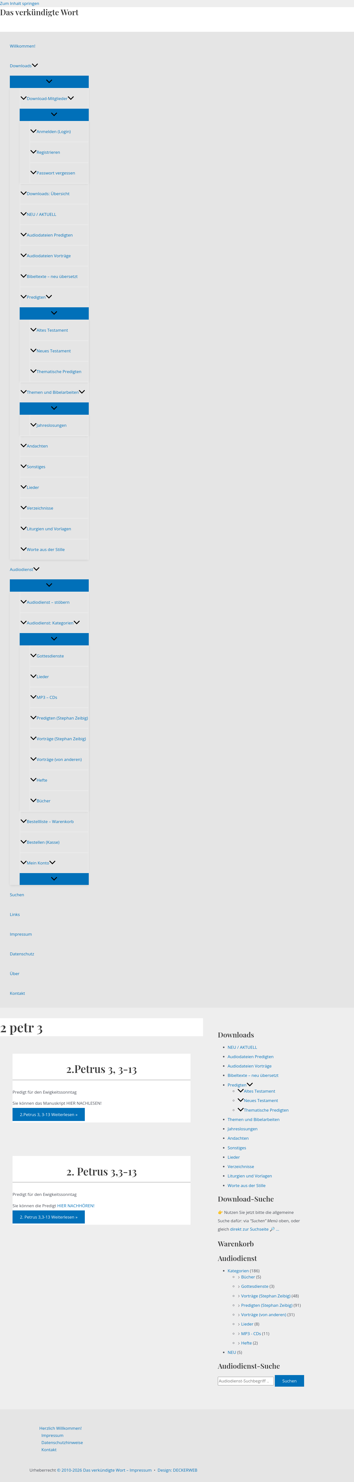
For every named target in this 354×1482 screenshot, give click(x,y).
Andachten (34, 446)
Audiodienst (25, 569)
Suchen (17, 894)
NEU (232, 1352)
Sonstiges (32, 466)
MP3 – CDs (43, 697)
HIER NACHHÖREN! (75, 1205)
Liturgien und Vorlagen (45, 529)
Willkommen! (22, 46)
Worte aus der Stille (42, 549)
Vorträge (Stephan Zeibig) (58, 738)
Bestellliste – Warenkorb (47, 821)
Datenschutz (22, 954)
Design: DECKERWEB (177, 1470)
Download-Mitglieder (47, 98)
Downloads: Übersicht (45, 193)
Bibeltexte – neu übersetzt (49, 276)
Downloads (24, 66)
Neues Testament (50, 351)
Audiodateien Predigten (46, 235)
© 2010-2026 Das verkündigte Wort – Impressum (104, 1470)
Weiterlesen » (48, 1114)
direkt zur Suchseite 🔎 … (254, 1229)
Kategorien (238, 1271)
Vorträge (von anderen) (56, 759)
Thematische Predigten (55, 371)
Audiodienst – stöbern (45, 602)
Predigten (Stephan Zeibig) (59, 718)
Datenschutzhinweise (62, 1442)
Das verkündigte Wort (39, 12)
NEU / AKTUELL (38, 214)
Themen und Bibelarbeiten (52, 392)
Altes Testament (49, 330)
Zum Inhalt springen (19, 3)
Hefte (38, 780)
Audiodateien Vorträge (45, 255)
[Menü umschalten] (49, 81)
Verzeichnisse (36, 508)
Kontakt (17, 993)
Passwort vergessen (52, 173)
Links (15, 914)
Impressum (21, 934)
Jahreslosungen (48, 425)
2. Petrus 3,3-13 (101, 1171)
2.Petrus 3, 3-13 (101, 1069)
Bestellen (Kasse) (39, 842)
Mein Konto (38, 863)
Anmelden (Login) (50, 131)
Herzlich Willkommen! (60, 1428)
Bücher (40, 801)
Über (14, 973)
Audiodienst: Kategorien (50, 623)
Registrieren (45, 152)
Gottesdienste (47, 656)
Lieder (29, 487)
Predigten (36, 297)
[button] (35, 66)
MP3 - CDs (251, 1333)
